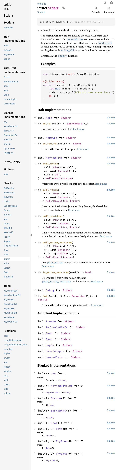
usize (68, 178)
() (65, 200)
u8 (56, 174)
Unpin (50, 345)
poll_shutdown (52, 216)
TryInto (61, 453)
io (45, 3)
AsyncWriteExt (62, 386)
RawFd (77, 143)
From (54, 423)
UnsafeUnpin (55, 351)
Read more (78, 129)
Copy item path (63, 8)
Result (57, 178)
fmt (45, 295)
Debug (50, 290)
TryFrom (61, 441)
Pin (55, 167)
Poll (49, 178)
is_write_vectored (56, 272)
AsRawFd (51, 138)
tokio (40, 3)
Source (41, 12)
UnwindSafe (54, 357)
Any (53, 373)
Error (74, 200)
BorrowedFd (74, 123)
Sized (62, 380)
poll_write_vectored (57, 242)
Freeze (51, 321)
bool (88, 272)
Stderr (66, 118)
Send (49, 333)
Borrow (56, 398)
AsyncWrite (54, 158)
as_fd (46, 123)
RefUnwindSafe (56, 327)
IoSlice (61, 253)
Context (63, 170)
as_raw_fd (49, 143)
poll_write (50, 163)
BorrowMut (58, 410)
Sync (49, 339)
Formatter (78, 295)
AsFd (49, 118)
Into (59, 429)
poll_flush (50, 189)
